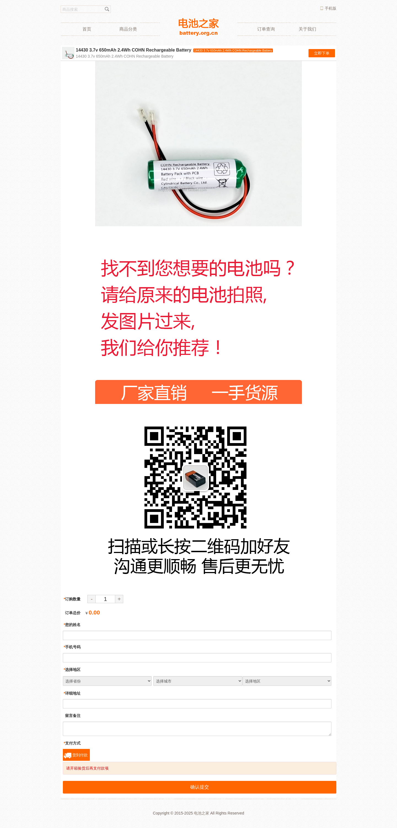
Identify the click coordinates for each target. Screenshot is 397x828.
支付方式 (72, 743)
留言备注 (72, 715)
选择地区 (72, 669)
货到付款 (80, 755)
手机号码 (72, 647)
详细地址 (72, 693)
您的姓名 (72, 625)
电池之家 (201, 813)
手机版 (330, 8)
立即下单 (321, 53)
